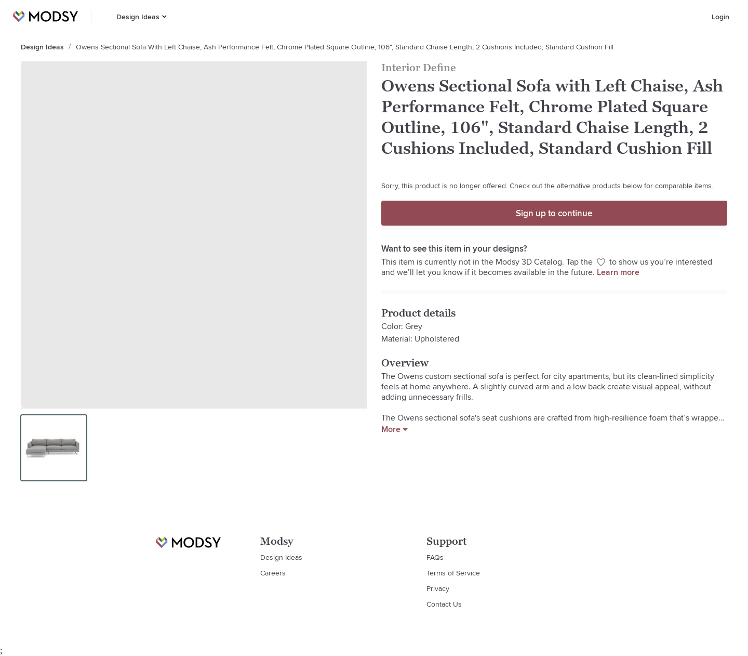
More (394, 429)
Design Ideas (137, 16)
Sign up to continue (554, 213)
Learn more (618, 272)
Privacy (437, 588)
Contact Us (444, 604)
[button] (164, 16)
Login (720, 16)
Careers (273, 573)
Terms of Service (453, 573)
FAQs (435, 557)
